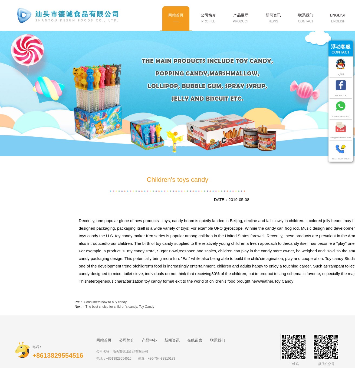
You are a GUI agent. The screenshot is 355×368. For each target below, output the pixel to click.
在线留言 (194, 340)
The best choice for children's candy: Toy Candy (120, 307)
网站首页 (103, 340)
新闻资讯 (172, 340)
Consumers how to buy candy (105, 302)
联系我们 (217, 340)
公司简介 (126, 340)
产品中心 (149, 340)
